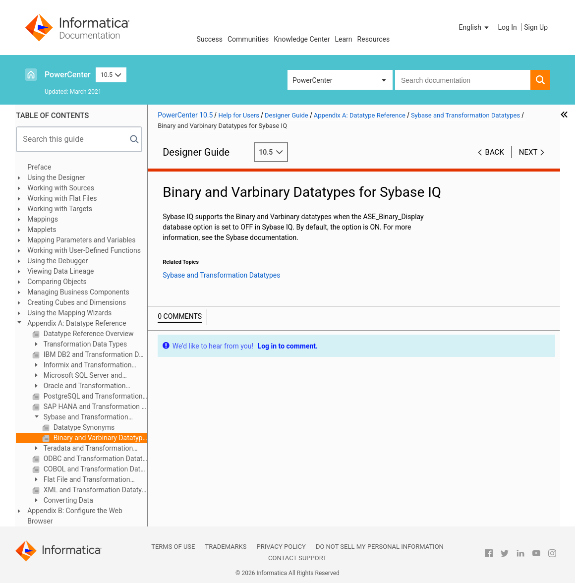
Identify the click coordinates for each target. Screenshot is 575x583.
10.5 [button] (111, 74)
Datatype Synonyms (87, 427)
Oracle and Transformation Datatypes (82, 386)
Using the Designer (60, 177)
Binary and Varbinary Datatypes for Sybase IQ (103, 438)
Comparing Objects (60, 282)
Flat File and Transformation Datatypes (85, 480)
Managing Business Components (82, 292)
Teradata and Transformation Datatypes (86, 449)
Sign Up (536, 27)
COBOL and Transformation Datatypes (98, 469)
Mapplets (45, 229)
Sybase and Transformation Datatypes (84, 417)
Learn (343, 39)
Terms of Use (173, 546)
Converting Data (71, 500)
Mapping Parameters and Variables (85, 240)
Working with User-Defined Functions (88, 250)
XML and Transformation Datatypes (98, 490)
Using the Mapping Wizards (73, 313)
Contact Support (297, 558)
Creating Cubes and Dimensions (80, 302)
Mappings (46, 219)
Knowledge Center (302, 39)
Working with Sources (64, 188)
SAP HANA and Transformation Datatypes (98, 406)
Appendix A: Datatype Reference (80, 323)
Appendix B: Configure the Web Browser (78, 516)
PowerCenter (68, 74)
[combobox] (462, 80)
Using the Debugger (61, 261)
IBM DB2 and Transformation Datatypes (98, 354)
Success (209, 39)
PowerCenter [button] (312, 80)
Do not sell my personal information (380, 546)
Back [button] (494, 152)
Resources (373, 39)
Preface (43, 167)
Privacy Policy (280, 546)
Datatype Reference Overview (91, 334)
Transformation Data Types (88, 344)
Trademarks (225, 546)
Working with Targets (63, 209)
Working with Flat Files (66, 198)
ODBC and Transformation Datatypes (98, 459)
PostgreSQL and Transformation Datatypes (98, 396)
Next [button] (528, 152)
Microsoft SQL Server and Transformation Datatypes (81, 376)
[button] (475, 27)
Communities (248, 39)
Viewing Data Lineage (64, 271)
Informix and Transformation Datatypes (85, 365)
